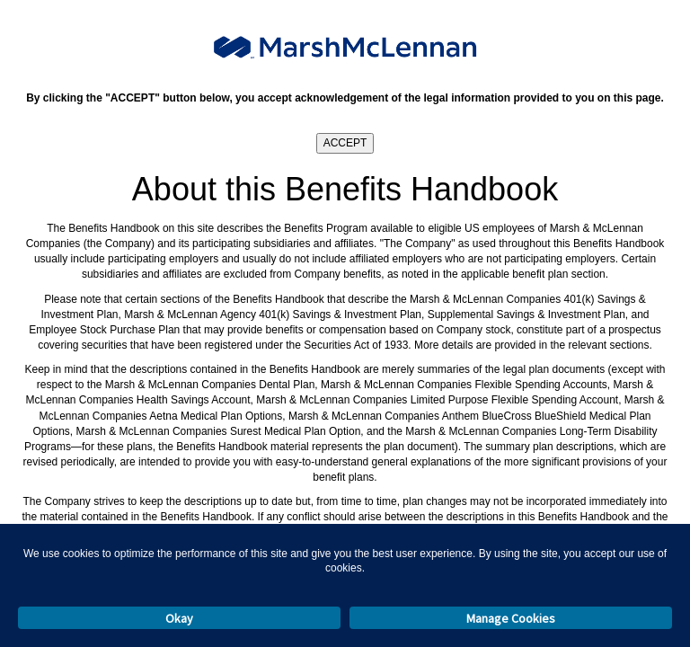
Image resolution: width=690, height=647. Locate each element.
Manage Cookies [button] (510, 618)
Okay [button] (179, 618)
